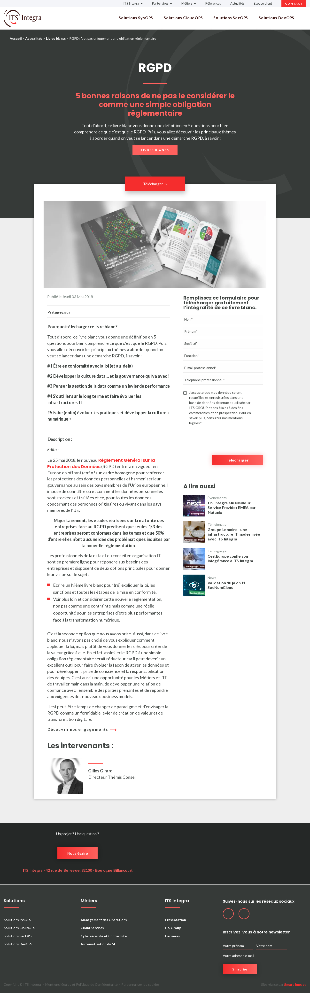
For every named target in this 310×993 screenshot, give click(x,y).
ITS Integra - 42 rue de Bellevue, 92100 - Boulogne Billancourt (78, 870)
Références (213, 3)
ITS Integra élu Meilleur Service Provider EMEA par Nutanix (231, 507)
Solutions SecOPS (230, 18)
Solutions (14, 901)
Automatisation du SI (98, 944)
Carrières (172, 936)
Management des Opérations (104, 920)
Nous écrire (77, 853)
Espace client (263, 3)
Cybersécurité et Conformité (104, 936)
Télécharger (153, 183)
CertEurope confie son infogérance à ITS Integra (230, 558)
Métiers (186, 3)
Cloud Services (92, 928)
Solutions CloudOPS (183, 18)
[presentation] (220, 437)
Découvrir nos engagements (80, 729)
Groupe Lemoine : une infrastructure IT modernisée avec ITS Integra (234, 534)
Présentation (175, 920)
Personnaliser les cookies (140, 984)
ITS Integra (131, 3)
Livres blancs (56, 38)
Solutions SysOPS (136, 18)
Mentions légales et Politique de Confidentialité (81, 984)
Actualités (237, 3)
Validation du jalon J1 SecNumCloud (226, 585)
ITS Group (173, 928)
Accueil (16, 38)
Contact (294, 3)
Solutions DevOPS (276, 18)
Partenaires (160, 3)
